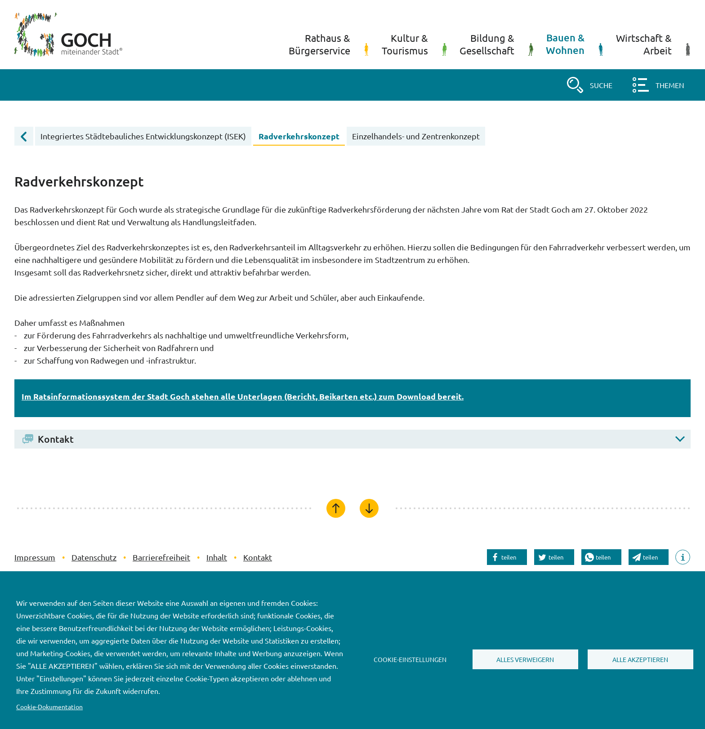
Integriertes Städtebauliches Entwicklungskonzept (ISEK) (143, 136)
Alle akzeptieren (640, 659)
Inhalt (216, 557)
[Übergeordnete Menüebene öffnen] (23, 136)
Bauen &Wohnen (574, 43)
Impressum (34, 557)
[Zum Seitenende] (369, 508)
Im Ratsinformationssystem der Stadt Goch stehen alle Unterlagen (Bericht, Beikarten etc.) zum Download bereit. (243, 396)
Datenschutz (93, 557)
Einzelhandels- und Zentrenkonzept (416, 136)
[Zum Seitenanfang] (335, 508)
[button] (589, 85)
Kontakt (257, 557)
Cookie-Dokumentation (49, 706)
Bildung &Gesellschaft (496, 44)
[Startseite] (68, 34)
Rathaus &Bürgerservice (329, 44)
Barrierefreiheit (161, 557)
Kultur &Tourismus (414, 44)
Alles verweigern (525, 659)
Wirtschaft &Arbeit (653, 44)
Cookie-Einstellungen (410, 659)
